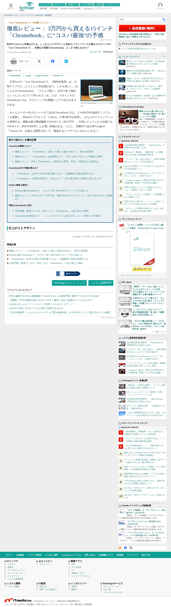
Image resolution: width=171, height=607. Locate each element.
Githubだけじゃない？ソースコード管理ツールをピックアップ (41, 304)
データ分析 (76, 567)
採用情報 (88, 604)
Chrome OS (58, 75)
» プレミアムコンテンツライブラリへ (135, 275)
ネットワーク (13, 576)
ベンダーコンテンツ (130, 57)
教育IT (74, 589)
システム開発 (13, 586)
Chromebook (15, 75)
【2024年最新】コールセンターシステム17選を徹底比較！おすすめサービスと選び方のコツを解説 (59, 312)
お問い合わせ (89, 555)
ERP (73, 564)
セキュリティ (45, 564)
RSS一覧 (107, 589)
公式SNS (21, 604)
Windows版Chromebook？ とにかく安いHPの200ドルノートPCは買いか (52, 190)
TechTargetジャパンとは (71, 555)
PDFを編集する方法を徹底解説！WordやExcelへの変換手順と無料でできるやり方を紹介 (54, 296)
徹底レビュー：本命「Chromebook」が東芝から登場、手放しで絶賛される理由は (56, 161)
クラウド (11, 564)
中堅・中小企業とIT (48, 589)
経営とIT (43, 586)
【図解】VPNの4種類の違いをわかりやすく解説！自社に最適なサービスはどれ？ (51, 300)
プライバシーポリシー (58, 604)
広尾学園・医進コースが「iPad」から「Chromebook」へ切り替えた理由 (52, 211)
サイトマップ (132, 555)
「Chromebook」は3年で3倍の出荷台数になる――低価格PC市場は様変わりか (54, 173)
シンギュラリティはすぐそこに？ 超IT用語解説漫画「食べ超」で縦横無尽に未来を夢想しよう (148, 312)
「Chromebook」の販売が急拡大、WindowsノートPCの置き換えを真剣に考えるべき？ (59, 178)
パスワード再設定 (34, 555)
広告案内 (30, 604)
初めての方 (145, 555)
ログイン (9, 555)
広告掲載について (106, 555)
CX (72, 570)
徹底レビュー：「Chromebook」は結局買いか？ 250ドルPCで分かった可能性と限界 (58, 156)
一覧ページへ (160, 332)
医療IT (74, 586)
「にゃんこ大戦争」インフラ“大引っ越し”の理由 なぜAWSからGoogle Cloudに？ (144, 228)
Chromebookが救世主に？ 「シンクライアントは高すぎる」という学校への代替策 (58, 216)
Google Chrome (42, 75)
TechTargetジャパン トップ (69, 282)
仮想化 (10, 567)
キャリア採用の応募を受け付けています (138, 49)
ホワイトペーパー (111, 586)
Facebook (125, 547)
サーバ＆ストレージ (16, 570)
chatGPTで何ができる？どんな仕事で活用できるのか (36, 308)
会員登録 (20, 555)
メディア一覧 (10, 604)
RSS (120, 547)
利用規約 (120, 555)
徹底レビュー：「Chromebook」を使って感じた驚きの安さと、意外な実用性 (54, 151)
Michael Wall (96, 52)
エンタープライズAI (80, 576)
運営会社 (79, 604)
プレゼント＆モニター (113, 592)
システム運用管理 (100, 282)
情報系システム (78, 573)
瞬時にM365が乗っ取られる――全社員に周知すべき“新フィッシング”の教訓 (152, 114)
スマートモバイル (15, 573)
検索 (164, 19)
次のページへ (72, 274)
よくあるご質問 (51, 555)
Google (28, 75)
